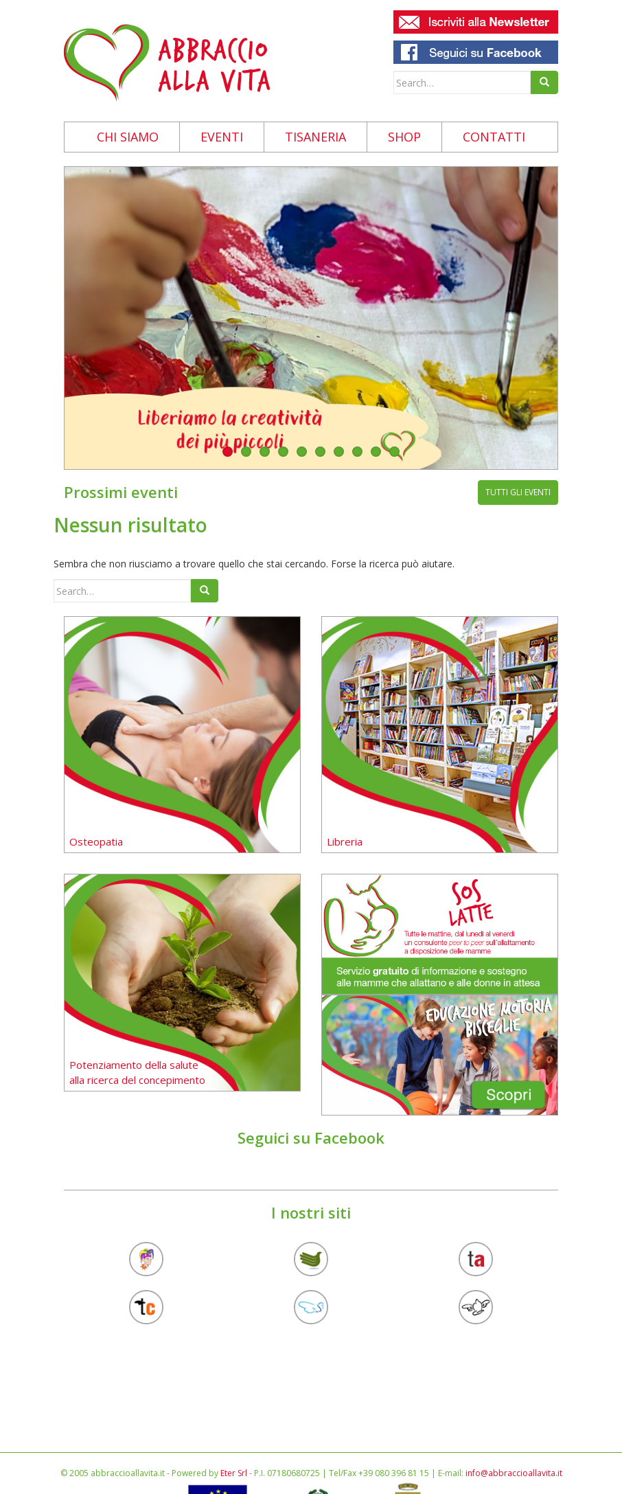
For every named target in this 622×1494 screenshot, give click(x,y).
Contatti (494, 136)
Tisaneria (315, 136)
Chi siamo (128, 136)
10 (394, 451)
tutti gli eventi (518, 492)
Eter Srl (233, 1473)
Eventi (221, 136)
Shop (404, 136)
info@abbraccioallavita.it (513, 1473)
